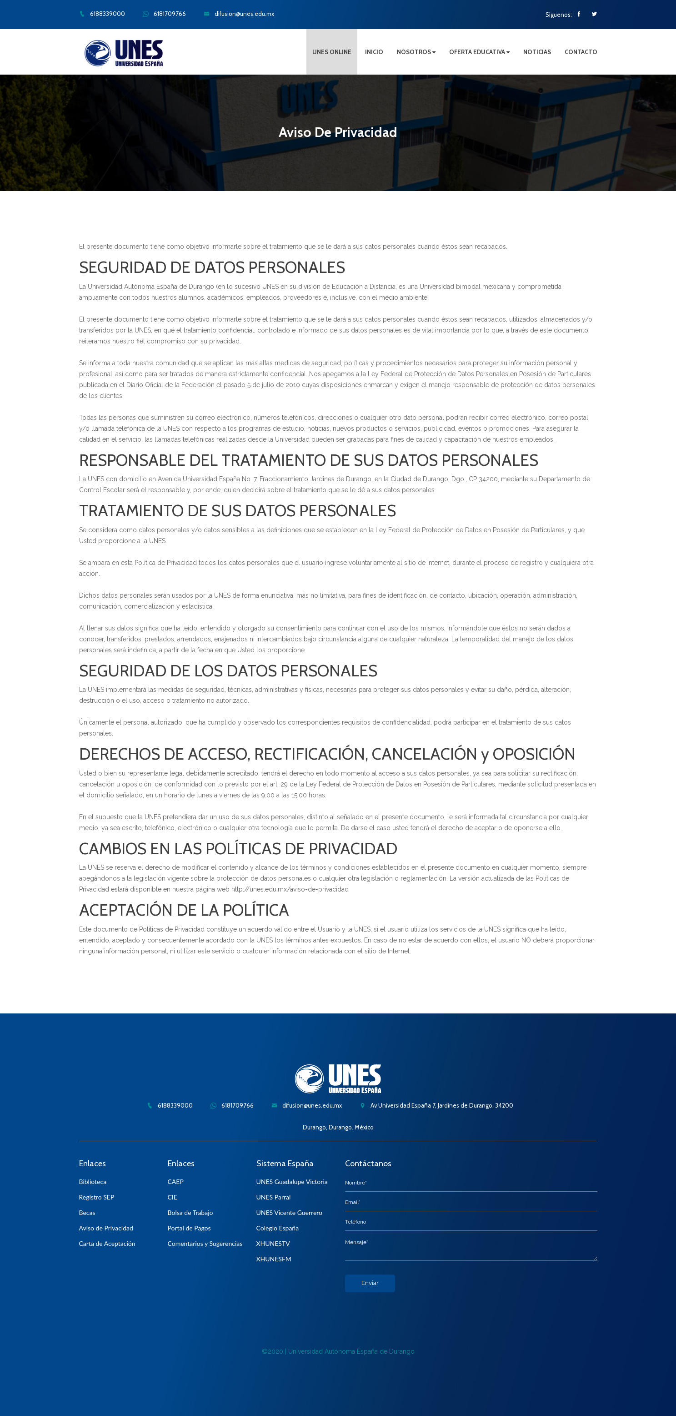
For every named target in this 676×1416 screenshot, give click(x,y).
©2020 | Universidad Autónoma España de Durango (338, 1351)
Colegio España (277, 1228)
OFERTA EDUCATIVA (479, 51)
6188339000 (102, 13)
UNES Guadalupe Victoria (292, 1181)
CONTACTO (581, 51)
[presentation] (414, 1310)
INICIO (374, 51)
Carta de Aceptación (107, 1243)
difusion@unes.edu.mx (239, 13)
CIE (172, 1197)
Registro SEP (97, 1197)
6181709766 (164, 13)
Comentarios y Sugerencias (205, 1243)
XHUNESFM (273, 1259)
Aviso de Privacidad (106, 1228)
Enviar (370, 1283)
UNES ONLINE (331, 51)
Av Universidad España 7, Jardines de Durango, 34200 (436, 1105)
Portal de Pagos (189, 1228)
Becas (87, 1212)
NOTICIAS (537, 51)
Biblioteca (93, 1181)
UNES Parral (273, 1197)
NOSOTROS (416, 51)
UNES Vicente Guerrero (289, 1212)
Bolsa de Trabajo (190, 1212)
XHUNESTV (273, 1243)
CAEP (176, 1181)
